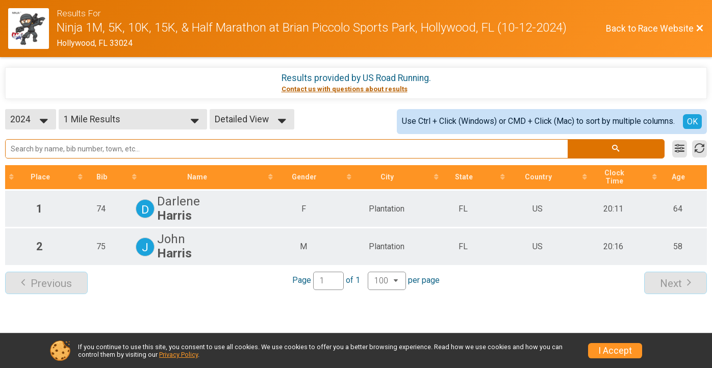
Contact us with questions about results (345, 89)
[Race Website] (32, 28)
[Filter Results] (679, 148)
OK (692, 121)
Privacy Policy (178, 354)
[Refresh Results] (699, 148)
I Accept (615, 351)
